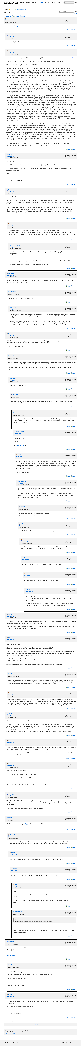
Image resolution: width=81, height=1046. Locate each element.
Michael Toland (14, 835)
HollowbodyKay (15, 245)
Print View (23, 16)
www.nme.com (11, 955)
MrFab (10, 614)
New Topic (16, 16)
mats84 (10, 154)
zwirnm (10, 51)
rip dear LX (7, 20)
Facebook (75, 1043)
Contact (53, 2)
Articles (22, 2)
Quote (73, 29)
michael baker (10, 19)
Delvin (10, 190)
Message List (8, 16)
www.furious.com (20, 445)
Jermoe (10, 334)
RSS (44, 1025)
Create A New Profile (21, 9)
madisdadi (13, 692)
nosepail (10, 35)
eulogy (26, 824)
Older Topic (16, 1022)
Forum (41, 2)
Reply (68, 29)
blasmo (23, 506)
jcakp (27, 573)
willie (16, 412)
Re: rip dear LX (10, 36)
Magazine (35, 2)
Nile (16, 884)
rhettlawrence (23, 481)
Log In (12, 9)
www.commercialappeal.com (14, 26)
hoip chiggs (11, 794)
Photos (47, 2)
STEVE (29, 589)
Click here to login (10, 1033)
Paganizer (11, 941)
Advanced (75, 13)
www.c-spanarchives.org (26, 515)
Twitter (76, 1043)
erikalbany (11, 273)
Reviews (28, 2)
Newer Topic (8, 1022)
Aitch (25, 557)
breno (13, 378)
